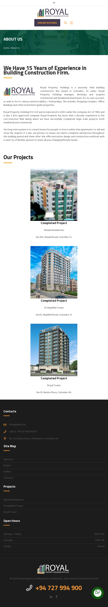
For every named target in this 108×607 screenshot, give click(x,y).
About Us (8, 459)
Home (6, 48)
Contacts (8, 478)
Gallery (7, 472)
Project (7, 466)
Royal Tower (10, 512)
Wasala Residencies (14, 500)
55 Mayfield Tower (13, 506)
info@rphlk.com (17, 425)
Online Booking (47, 22)
